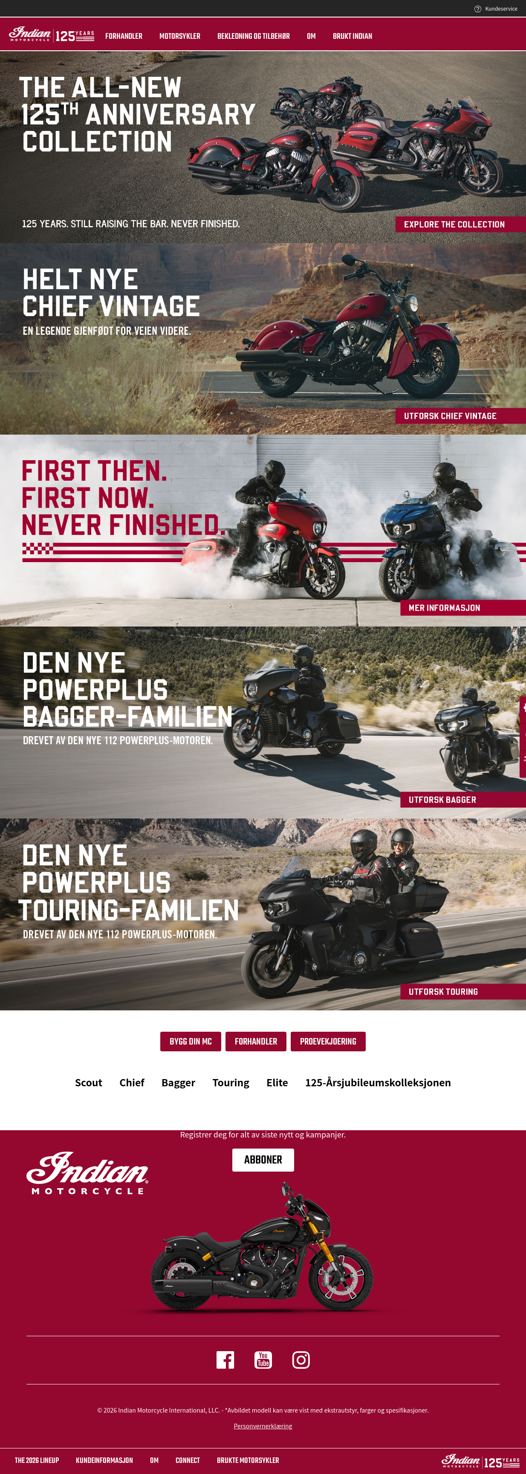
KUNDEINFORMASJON (104, 1461)
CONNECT (188, 1461)
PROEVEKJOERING (328, 1042)
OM (154, 1461)
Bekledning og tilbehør (248, 36)
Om (306, 36)
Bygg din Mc (191, 1042)
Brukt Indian (347, 36)
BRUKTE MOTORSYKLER (248, 1461)
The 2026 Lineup (37, 1461)
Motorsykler (174, 36)
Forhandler (118, 36)
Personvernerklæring (263, 1426)
